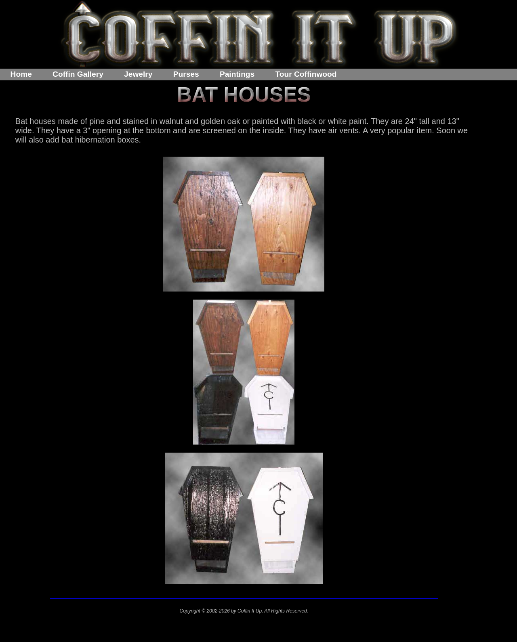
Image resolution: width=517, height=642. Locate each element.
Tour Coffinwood (305, 74)
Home (21, 74)
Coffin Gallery (78, 74)
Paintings (237, 74)
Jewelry (138, 74)
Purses (186, 74)
